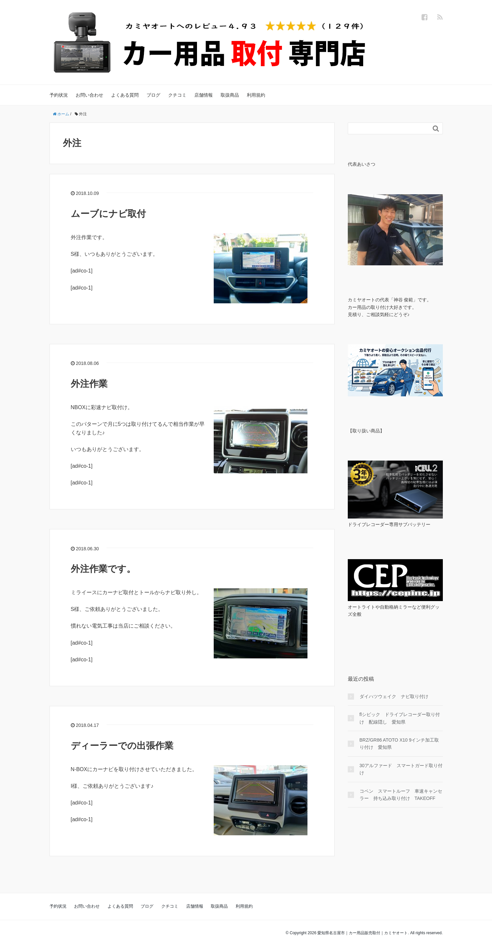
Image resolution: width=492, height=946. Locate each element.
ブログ (153, 95)
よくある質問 (125, 95)
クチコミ (177, 95)
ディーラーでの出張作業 (122, 746)
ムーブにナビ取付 (108, 214)
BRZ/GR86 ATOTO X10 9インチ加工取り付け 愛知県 (399, 743)
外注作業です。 (103, 569)
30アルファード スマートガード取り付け (401, 769)
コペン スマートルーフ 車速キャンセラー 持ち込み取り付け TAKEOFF (401, 794)
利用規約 (256, 95)
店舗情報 (203, 95)
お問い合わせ (89, 95)
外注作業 (89, 384)
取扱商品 (230, 95)
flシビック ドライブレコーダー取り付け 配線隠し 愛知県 (400, 718)
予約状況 (58, 95)
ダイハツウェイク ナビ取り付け (396, 696)
